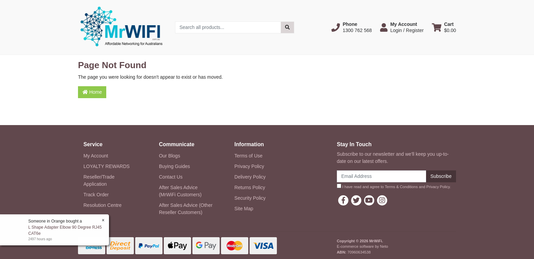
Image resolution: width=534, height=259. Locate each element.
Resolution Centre (102, 205)
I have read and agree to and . (394, 186)
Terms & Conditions (401, 187)
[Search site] (287, 27)
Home (92, 92)
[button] (351, 27)
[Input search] (228, 27)
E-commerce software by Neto (362, 246)
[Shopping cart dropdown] (444, 27)
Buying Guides (174, 166)
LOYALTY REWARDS (106, 166)
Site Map (243, 208)
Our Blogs (169, 155)
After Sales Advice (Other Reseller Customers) (186, 208)
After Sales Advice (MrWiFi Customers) (180, 191)
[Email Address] (381, 176)
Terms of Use (248, 155)
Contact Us (171, 177)
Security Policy (250, 198)
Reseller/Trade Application (98, 180)
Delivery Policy (250, 177)
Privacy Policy (249, 166)
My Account (95, 155)
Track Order (96, 194)
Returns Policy (249, 187)
